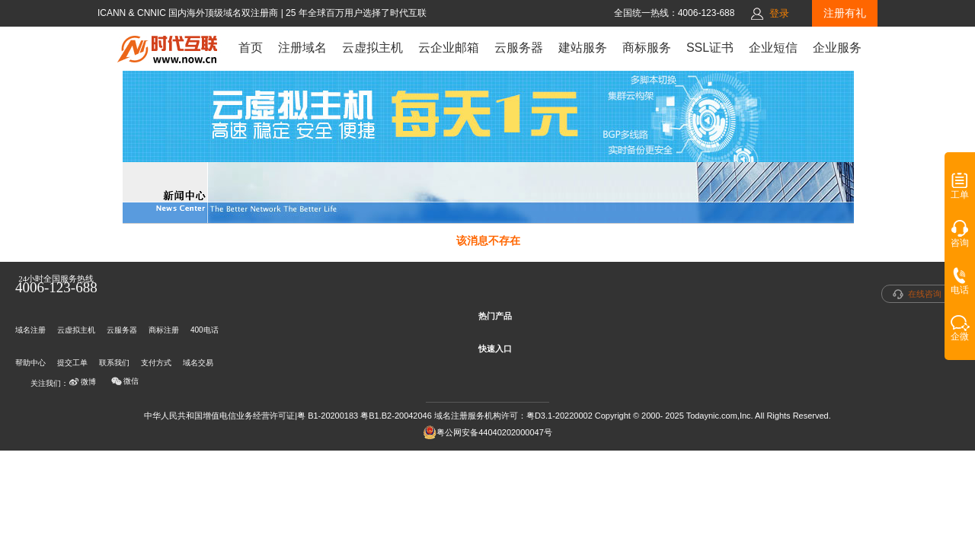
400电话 (204, 330)
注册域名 (302, 47)
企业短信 (773, 47)
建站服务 (582, 47)
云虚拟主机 (372, 47)
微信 (125, 381)
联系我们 (114, 362)
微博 (82, 382)
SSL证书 (710, 47)
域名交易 (198, 362)
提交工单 (72, 362)
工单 (960, 190)
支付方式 (156, 362)
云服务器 (518, 47)
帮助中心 (30, 362)
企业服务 (837, 47)
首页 (250, 47)
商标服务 (646, 47)
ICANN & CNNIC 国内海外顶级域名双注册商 (189, 13)
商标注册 (164, 330)
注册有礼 (844, 13)
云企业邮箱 (448, 47)
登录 (779, 13)
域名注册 (30, 330)
